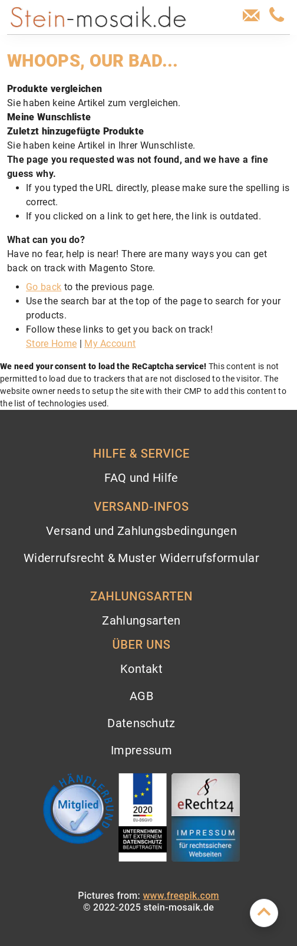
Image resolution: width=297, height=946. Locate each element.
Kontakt (141, 669)
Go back (43, 287)
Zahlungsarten (141, 620)
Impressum (141, 750)
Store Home (51, 343)
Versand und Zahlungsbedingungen (141, 531)
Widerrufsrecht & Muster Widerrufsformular (141, 558)
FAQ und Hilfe (141, 478)
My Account (110, 343)
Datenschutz (141, 723)
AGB (141, 696)
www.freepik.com (181, 895)
